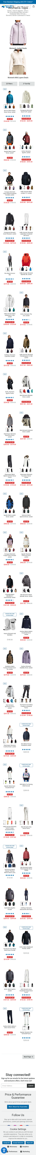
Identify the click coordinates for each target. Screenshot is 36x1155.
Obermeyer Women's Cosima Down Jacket (9, 746)
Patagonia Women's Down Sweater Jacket (9, 233)
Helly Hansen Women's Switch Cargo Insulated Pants (9, 828)
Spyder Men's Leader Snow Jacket (10, 515)
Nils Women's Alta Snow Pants (26, 827)
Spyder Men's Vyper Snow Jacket (9, 152)
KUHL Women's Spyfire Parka (9, 392)
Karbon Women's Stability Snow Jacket (26, 667)
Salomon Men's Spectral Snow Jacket (26, 515)
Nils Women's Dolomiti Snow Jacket (26, 431)
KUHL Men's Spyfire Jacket (9, 990)
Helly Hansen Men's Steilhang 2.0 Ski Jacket (9, 315)
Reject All (30, 1142)
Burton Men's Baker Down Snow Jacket (9, 111)
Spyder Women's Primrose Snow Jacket (26, 555)
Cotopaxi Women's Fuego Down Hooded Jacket (9, 555)
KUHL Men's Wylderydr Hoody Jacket (26, 947)
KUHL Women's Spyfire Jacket (26, 151)
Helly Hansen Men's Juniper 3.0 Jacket (26, 192)
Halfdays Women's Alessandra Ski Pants (26, 908)
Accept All (6, 1142)
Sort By (26, 84)
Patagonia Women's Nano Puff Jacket (26, 111)
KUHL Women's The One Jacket (26, 314)
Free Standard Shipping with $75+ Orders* (18, 2)
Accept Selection (18, 1142)
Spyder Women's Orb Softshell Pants (26, 1032)
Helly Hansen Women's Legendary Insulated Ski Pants (26, 234)
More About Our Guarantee (18, 1107)
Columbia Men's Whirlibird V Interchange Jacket (9, 596)
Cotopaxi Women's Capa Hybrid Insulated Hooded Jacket (9, 193)
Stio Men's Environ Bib (9, 274)
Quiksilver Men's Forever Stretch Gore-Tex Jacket (9, 668)
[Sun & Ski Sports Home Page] (7, 6)
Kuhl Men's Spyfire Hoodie (9, 908)
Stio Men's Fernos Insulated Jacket (26, 744)
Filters (9, 84)
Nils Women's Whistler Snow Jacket (26, 396)
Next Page (28, 1057)
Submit (30, 1086)
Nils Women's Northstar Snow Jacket (9, 706)
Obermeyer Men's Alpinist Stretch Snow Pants (9, 476)
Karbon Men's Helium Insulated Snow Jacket (26, 633)
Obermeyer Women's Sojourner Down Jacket (10, 435)
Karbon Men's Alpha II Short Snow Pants (9, 1026)
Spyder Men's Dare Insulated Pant (9, 786)
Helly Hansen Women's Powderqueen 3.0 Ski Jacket (26, 356)
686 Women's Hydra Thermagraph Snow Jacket (26, 869)
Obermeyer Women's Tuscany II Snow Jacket (26, 476)
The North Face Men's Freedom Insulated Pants (26, 706)
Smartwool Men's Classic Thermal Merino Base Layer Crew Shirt (9, 871)
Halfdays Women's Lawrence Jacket (9, 355)
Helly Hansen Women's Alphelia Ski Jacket (26, 273)
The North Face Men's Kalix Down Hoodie (9, 949)
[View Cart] (33, 7)
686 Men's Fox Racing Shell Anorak (26, 785)
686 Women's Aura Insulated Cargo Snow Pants (26, 991)
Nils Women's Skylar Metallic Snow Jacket (26, 595)
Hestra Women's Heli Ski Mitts (10, 634)
